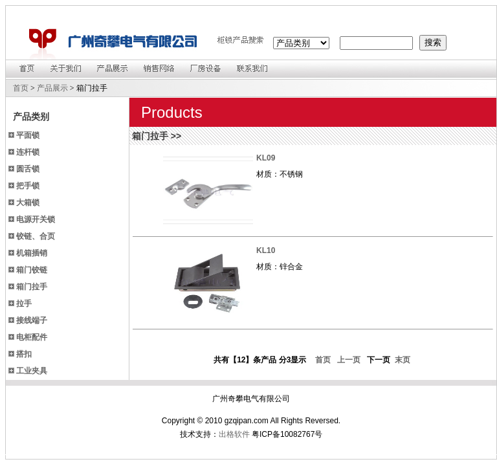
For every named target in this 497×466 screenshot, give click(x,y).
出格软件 (234, 434)
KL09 (265, 157)
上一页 (346, 359)
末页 (401, 359)
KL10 (265, 250)
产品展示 (52, 88)
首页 (20, 88)
